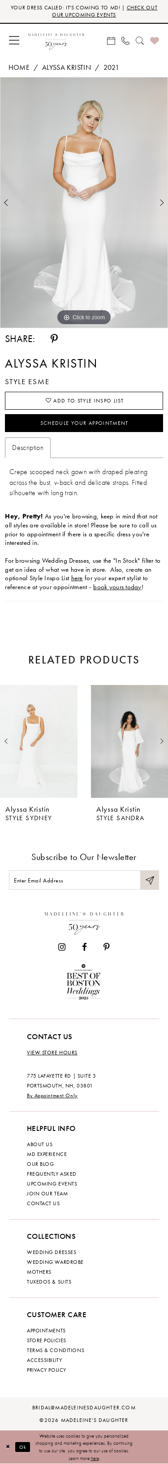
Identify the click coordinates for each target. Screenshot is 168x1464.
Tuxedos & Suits (49, 1281)
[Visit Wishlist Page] (154, 40)
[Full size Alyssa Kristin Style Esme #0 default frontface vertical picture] (84, 202)
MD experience (47, 1154)
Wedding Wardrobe (55, 1262)
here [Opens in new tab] (77, 578)
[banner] (56, 40)
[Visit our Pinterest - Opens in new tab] (106, 947)
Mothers (39, 1272)
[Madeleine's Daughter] (84, 922)
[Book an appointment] (111, 40)
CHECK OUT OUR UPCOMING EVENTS (104, 11)
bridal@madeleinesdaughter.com (84, 1407)
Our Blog (40, 1164)
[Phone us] (125, 40)
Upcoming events (52, 1183)
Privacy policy (46, 1370)
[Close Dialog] (8, 1447)
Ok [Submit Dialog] (23, 1447)
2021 (111, 67)
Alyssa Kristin (66, 67)
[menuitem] (14, 40)
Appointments (46, 1330)
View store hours (52, 1052)
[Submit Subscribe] (149, 880)
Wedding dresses (51, 1252)
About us (39, 1144)
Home (19, 67)
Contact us (43, 1203)
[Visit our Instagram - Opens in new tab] (62, 947)
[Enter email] (84, 880)
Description (27, 447)
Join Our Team (47, 1193)
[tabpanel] (84, 202)
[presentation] (39, 741)
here (95, 1458)
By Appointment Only (52, 1095)
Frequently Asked (52, 1173)
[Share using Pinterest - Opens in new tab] (54, 339)
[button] (14, 40)
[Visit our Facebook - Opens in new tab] (84, 947)
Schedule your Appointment (84, 423)
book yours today (117, 586)
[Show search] (140, 40)
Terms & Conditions (55, 1350)
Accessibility (44, 1360)
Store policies (46, 1340)
